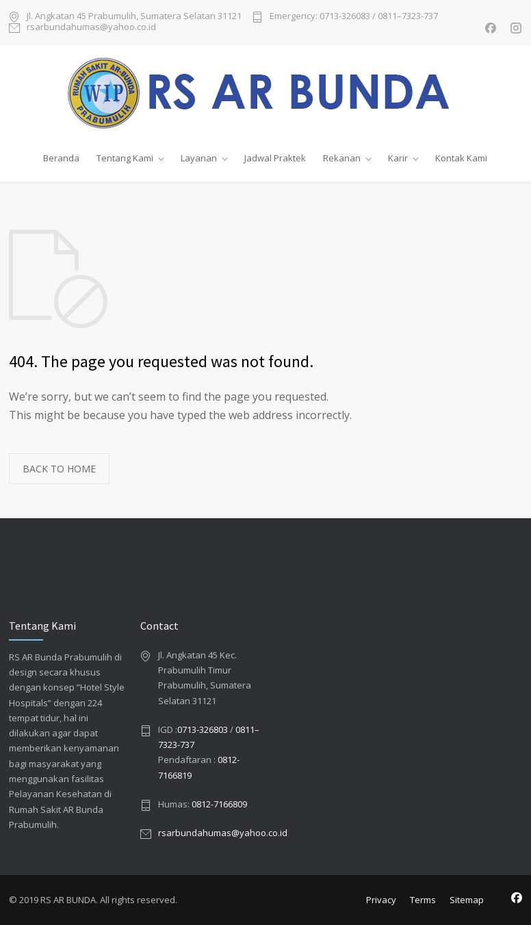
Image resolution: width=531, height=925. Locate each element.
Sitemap (467, 900)
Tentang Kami (124, 158)
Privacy (381, 900)
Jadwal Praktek (275, 158)
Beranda (61, 158)
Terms (423, 900)
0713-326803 (202, 729)
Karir (398, 158)
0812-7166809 (219, 804)
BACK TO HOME (59, 468)
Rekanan (342, 158)
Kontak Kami (461, 158)
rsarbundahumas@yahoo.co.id (91, 28)
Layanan (199, 158)
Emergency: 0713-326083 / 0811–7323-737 (354, 17)
